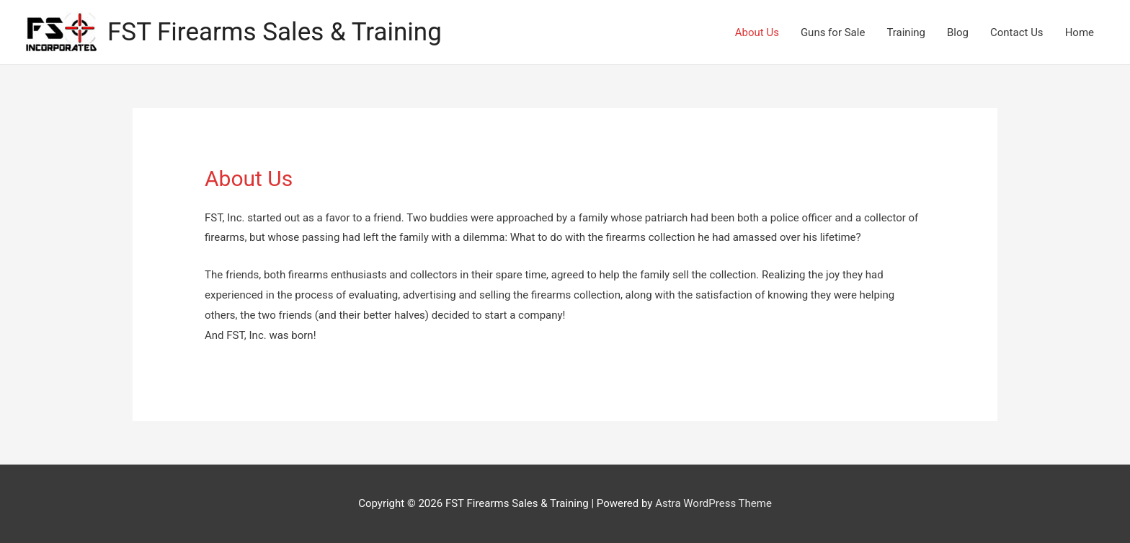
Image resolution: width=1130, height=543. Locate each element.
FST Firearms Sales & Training (274, 32)
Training (905, 32)
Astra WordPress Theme (713, 503)
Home (1079, 32)
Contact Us (1017, 32)
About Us (757, 32)
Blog (958, 32)
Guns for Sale (833, 32)
